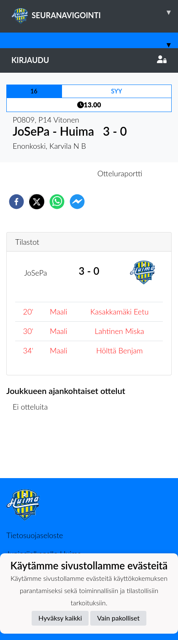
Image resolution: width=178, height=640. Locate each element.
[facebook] (16, 201)
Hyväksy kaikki (60, 618)
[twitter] (36, 201)
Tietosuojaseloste (34, 535)
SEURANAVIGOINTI (94, 12)
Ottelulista (33, 450)
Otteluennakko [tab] (60, 173)
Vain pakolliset (118, 618)
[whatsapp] (57, 201)
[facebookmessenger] (77, 201)
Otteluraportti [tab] (120, 173)
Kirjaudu (89, 60)
